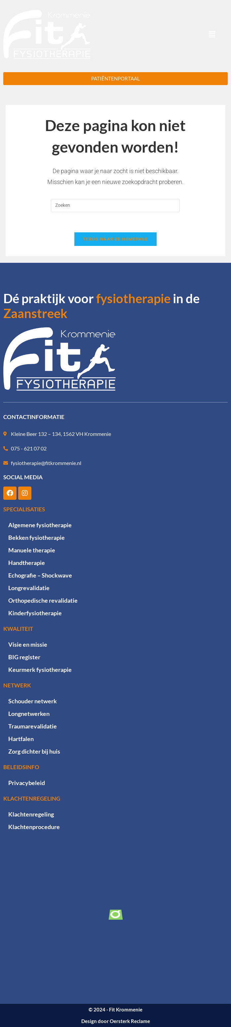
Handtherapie (26, 562)
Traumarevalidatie (32, 726)
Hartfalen (21, 738)
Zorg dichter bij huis (34, 751)
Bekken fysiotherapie (36, 537)
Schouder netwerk (32, 701)
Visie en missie (27, 644)
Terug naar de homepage (115, 239)
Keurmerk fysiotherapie (40, 669)
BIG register (24, 657)
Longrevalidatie (29, 587)
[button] (212, 34)
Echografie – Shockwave (40, 575)
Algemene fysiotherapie (40, 525)
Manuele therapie (31, 550)
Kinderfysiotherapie (35, 613)
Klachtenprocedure (34, 826)
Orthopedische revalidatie (43, 600)
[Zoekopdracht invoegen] (115, 205)
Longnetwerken (29, 713)
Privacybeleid (26, 782)
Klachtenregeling (31, 814)
